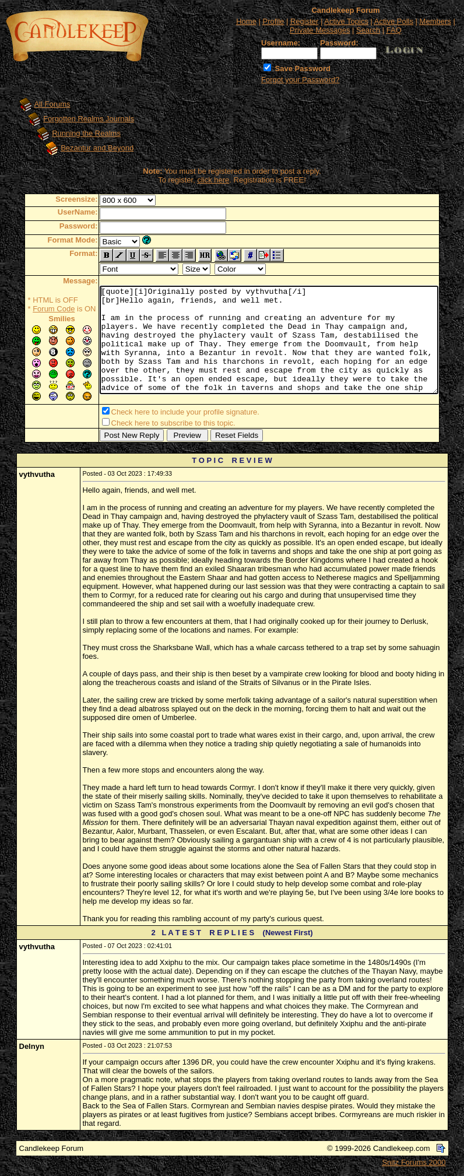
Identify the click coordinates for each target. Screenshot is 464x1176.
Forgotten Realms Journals (77, 118)
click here (214, 179)
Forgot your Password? (300, 79)
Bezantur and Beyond (86, 147)
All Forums (41, 104)
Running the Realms (75, 133)
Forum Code (34, 308)
